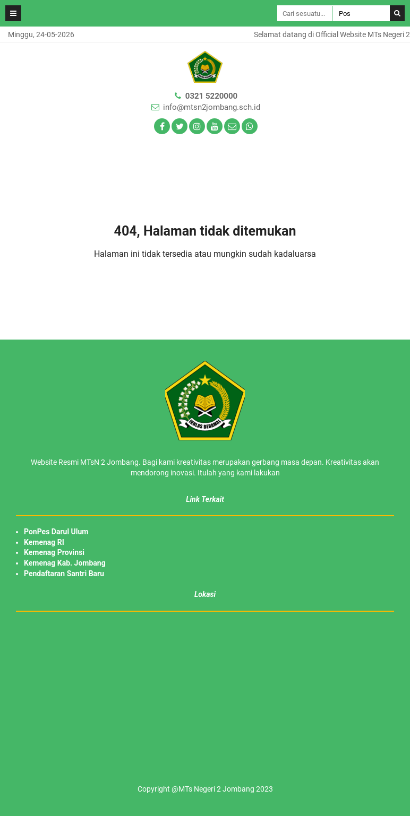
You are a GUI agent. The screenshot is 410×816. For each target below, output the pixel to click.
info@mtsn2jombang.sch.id (211, 107)
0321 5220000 (211, 96)
